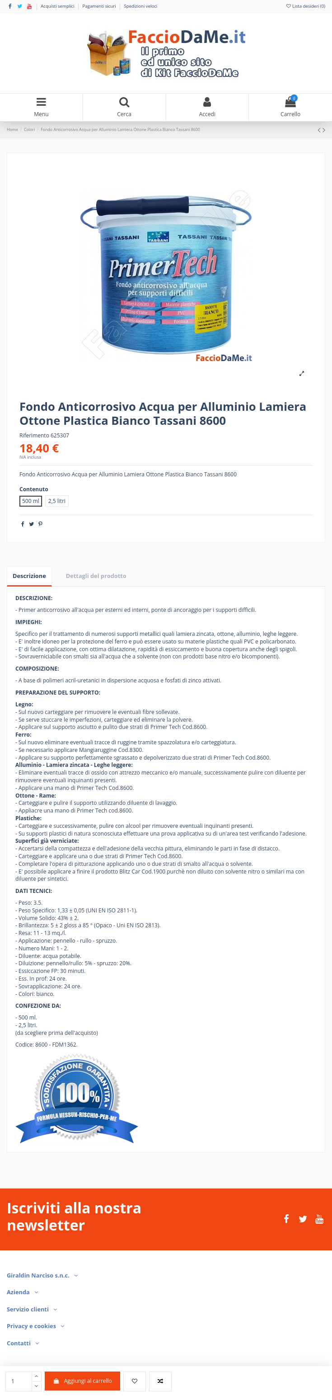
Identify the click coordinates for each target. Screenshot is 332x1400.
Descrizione (29, 576)
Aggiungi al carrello (82, 1381)
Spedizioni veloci (141, 6)
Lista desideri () (305, 6)
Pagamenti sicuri (100, 6)
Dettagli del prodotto (96, 576)
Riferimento (34, 435)
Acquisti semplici (58, 6)
